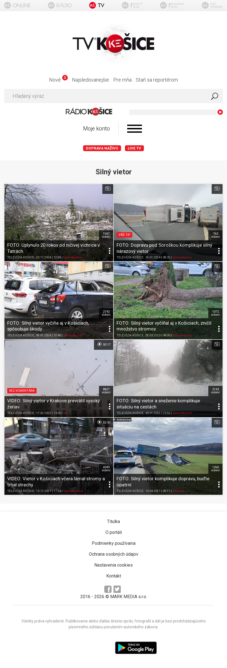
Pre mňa (122, 80)
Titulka (113, 521)
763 (215, 235)
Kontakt (113, 576)
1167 (106, 235)
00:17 (103, 344)
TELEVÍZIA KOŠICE (20, 258)
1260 (215, 468)
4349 (106, 468)
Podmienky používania (114, 543)
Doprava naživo (102, 148)
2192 (106, 313)
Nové (58, 80)
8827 (106, 391)
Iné (65, 413)
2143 (215, 391)
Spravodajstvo (73, 258)
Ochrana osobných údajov (113, 554)
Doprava (178, 491)
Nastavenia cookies (113, 565)
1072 (215, 313)
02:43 (103, 422)
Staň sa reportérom (157, 80)
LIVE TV (134, 148)
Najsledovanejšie (90, 80)
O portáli (113, 532)
